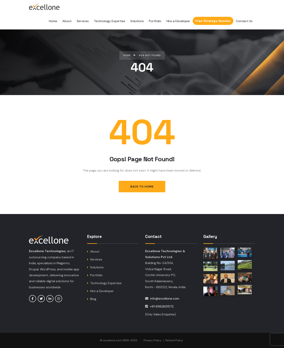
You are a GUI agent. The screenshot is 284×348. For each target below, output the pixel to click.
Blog (93, 299)
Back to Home (141, 186)
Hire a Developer (102, 291)
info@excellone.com (164, 298)
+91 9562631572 (162, 306)
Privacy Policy (152, 340)
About (94, 251)
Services (96, 259)
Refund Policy (174, 340)
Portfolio (96, 275)
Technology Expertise (105, 283)
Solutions (97, 267)
